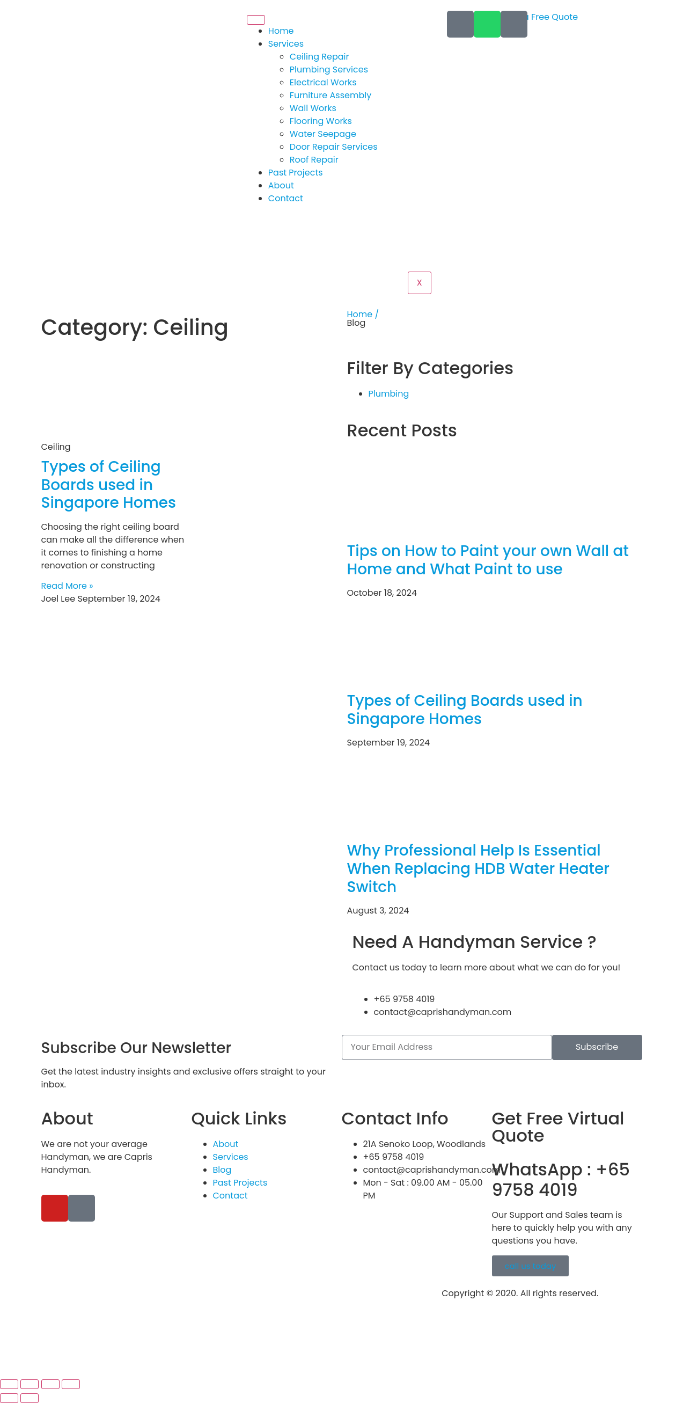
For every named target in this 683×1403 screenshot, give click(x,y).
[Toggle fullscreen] (29, 1384)
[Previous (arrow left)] (9, 1398)
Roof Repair (314, 160)
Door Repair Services (334, 147)
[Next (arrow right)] (29, 1398)
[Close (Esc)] (71, 1384)
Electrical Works (323, 82)
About (281, 185)
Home (281, 31)
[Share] (50, 1384)
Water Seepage (323, 134)
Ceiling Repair (319, 56)
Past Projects (295, 172)
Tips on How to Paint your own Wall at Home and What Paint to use (488, 560)
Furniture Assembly (330, 95)
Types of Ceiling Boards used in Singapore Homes (109, 484)
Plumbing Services (329, 69)
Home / (363, 314)
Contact (285, 198)
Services (286, 44)
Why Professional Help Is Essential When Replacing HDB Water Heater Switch (478, 868)
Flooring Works (321, 121)
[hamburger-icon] (256, 20)
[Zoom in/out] (9, 1384)
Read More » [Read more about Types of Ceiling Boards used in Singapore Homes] (67, 586)
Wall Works (313, 108)
